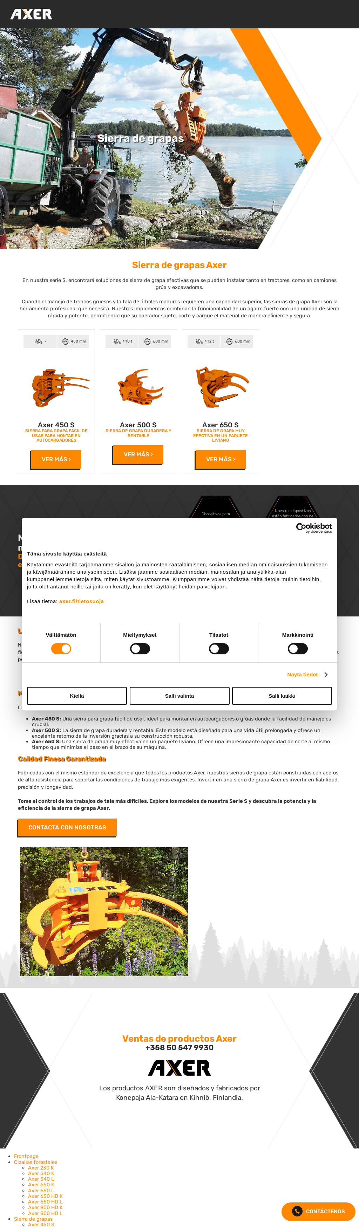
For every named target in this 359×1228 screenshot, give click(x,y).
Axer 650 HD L (45, 1202)
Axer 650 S (220, 425)
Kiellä (77, 696)
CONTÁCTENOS (318, 1211)
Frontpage (26, 1156)
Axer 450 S (56, 425)
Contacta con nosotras (67, 827)
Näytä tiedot (302, 674)
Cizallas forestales (35, 1162)
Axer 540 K (41, 1173)
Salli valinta (179, 696)
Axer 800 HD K (45, 1207)
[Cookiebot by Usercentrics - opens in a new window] (301, 528)
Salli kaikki (282, 696)
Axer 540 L (41, 1179)
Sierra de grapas (33, 1219)
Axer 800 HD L (45, 1213)
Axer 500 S (138, 425)
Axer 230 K (41, 1168)
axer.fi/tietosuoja (81, 601)
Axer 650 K (41, 1184)
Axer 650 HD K (45, 1196)
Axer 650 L (41, 1190)
